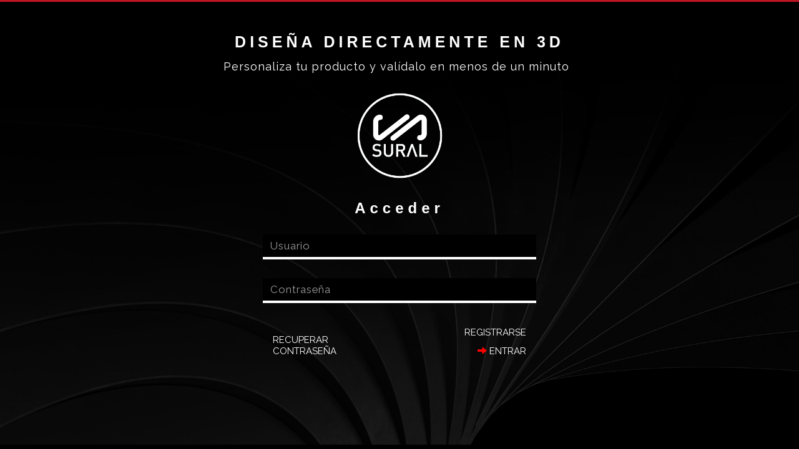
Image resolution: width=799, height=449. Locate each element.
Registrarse (495, 332)
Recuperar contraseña (304, 345)
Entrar (502, 351)
